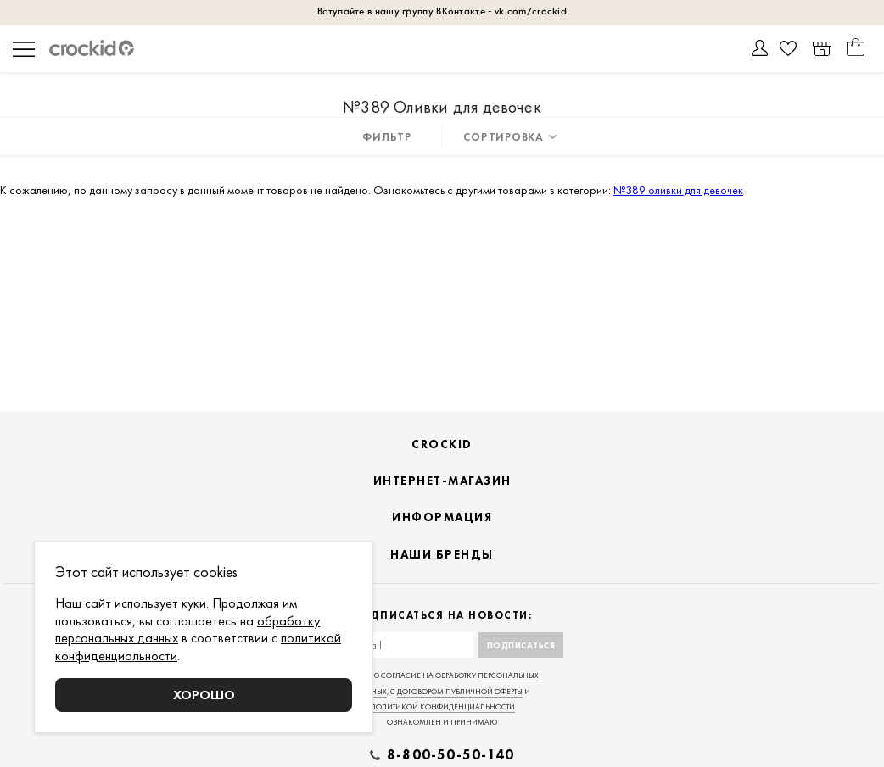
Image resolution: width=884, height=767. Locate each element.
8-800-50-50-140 (450, 755)
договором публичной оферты (460, 691)
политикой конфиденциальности (442, 707)
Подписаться (521, 645)
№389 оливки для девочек (678, 189)
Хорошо (204, 694)
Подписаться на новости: (442, 615)
